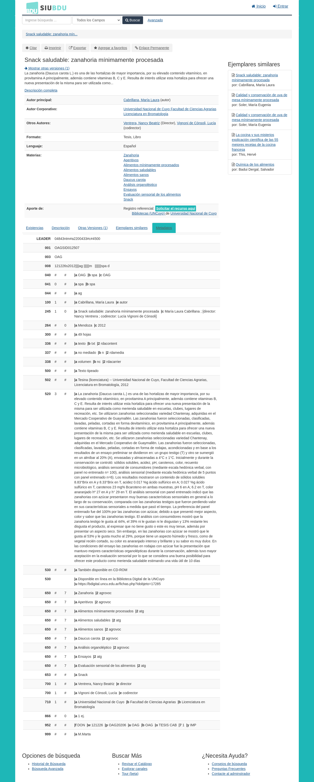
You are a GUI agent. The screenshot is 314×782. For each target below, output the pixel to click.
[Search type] (96, 20)
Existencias (34, 228)
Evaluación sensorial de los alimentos (152, 194)
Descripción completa (41, 90)
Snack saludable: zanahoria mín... (52, 34)
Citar (33, 48)
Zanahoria (131, 155)
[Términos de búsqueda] (46, 20)
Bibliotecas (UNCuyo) (149, 213)
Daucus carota (135, 180)
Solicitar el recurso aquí (175, 208)
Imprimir (55, 48)
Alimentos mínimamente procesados (151, 165)
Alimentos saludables (140, 170)
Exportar (79, 48)
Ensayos (130, 190)
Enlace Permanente (154, 48)
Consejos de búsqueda (229, 764)
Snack (128, 199)
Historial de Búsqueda (48, 764)
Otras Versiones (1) (93, 228)
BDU (31, 7)
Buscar (132, 20)
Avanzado (155, 20)
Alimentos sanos (136, 175)
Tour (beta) (130, 774)
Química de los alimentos (255, 164)
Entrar (280, 6)
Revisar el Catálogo (137, 764)
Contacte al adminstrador (231, 774)
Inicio (259, 6)
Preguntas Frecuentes (229, 769)
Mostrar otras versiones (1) (47, 68)
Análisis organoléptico (140, 185)
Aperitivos (131, 160)
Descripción (61, 228)
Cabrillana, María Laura (141, 100)
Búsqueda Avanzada (47, 769)
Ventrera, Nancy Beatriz (142, 123)
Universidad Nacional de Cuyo (193, 213)
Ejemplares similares (132, 228)
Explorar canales (134, 769)
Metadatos (164, 228)
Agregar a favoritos (112, 48)
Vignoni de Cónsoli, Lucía (196, 123)
